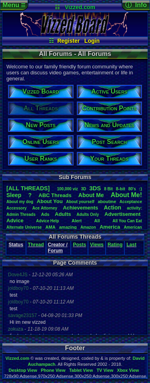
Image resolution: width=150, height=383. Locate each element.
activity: (134, 208)
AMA (51, 227)
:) (140, 188)
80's (132, 189)
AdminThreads (21, 214)
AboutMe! (126, 195)
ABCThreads (54, 195)
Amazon (88, 227)
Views (97, 244)
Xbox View (128, 370)
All (97, 220)
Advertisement (123, 214)
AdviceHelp (47, 221)
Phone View (53, 370)
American (133, 227)
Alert (77, 220)
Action (112, 207)
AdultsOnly (87, 214)
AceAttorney (44, 208)
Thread (36, 244)
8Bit (108, 189)
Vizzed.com (80, 7)
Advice (15, 220)
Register (68, 41)
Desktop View (22, 370)
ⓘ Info (136, 5)
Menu (13, 5)
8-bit (120, 188)
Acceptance (131, 201)
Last (131, 244)
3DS (95, 188)
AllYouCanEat (127, 221)
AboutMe (91, 195)
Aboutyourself (80, 201)
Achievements (80, 208)
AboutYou (50, 201)
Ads (45, 214)
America (110, 227)
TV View (104, 370)
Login (92, 41)
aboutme (107, 201)
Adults (63, 214)
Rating (115, 244)
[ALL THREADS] (28, 188)
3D (83, 189)
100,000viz (67, 189)
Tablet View (81, 370)
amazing (68, 227)
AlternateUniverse (24, 227)
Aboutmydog (19, 201)
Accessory (16, 208)
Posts (79, 244)
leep (13, 195)
